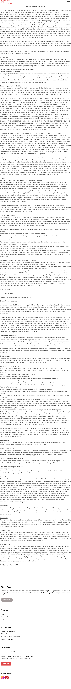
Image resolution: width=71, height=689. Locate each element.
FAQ (2, 614)
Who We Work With (7, 639)
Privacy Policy (5, 634)
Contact (3, 619)
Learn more (7, 599)
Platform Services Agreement (10, 636)
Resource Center (6, 617)
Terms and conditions (8, 631)
